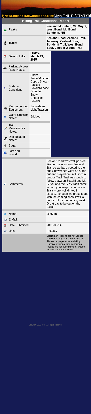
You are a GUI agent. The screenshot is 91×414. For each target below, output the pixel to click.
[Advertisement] (34, 287)
